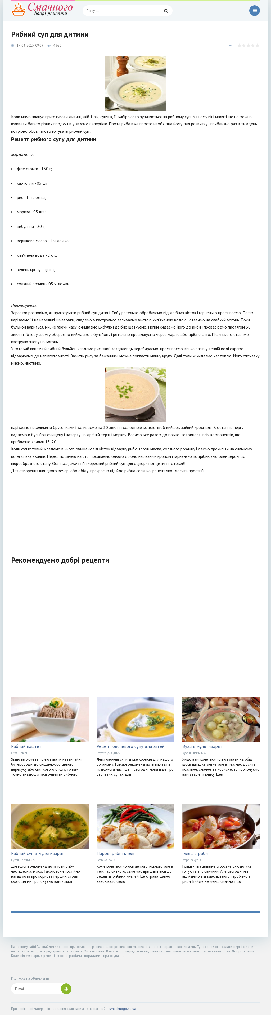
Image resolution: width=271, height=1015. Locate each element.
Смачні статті (19, 753)
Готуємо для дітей (108, 753)
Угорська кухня (191, 860)
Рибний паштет (26, 746)
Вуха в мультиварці (202, 746)
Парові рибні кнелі (115, 853)
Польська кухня (106, 860)
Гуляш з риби (195, 853)
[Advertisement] (135, 511)
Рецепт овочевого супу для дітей (130, 746)
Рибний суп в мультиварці (37, 853)
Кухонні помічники (194, 753)
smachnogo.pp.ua (122, 1009)
